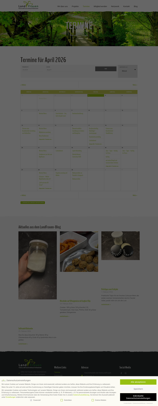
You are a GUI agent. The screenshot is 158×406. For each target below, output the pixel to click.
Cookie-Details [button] (128, 403)
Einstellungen (11, 397)
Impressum (150, 403)
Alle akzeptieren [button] (138, 381)
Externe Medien (99, 400)
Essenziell (35, 400)
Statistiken (66, 400)
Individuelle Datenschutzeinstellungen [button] (138, 396)
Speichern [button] (138, 388)
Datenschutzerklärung (81, 395)
